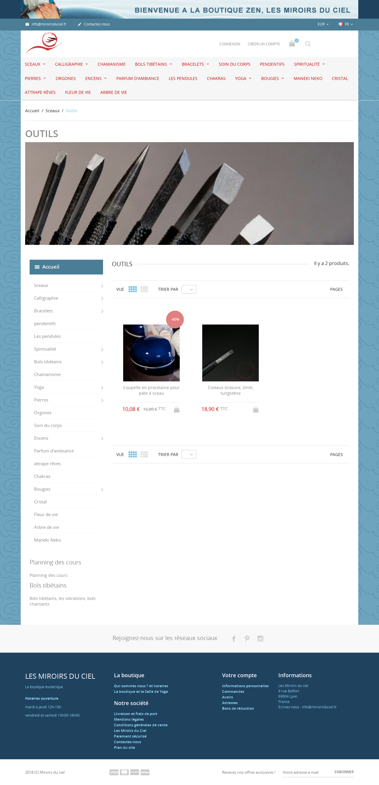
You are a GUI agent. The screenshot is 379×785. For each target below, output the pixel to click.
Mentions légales (129, 719)
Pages (336, 289)
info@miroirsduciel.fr (45, 24)
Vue (120, 289)
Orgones (66, 78)
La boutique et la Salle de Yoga (141, 691)
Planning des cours (49, 575)
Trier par (168, 289)
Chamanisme (112, 64)
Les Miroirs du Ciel (130, 730)
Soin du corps (234, 64)
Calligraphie (69, 64)
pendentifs (272, 64)
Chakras (216, 78)
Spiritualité (307, 64)
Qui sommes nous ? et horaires (141, 685)
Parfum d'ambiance (137, 78)
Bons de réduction (238, 708)
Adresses (230, 702)
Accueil (51, 266)
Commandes (233, 691)
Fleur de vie (78, 92)
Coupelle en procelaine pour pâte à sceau (151, 390)
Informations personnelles (245, 685)
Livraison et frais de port (135, 713)
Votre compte (239, 675)
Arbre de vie (113, 92)
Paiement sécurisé (130, 736)
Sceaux (33, 64)
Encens (94, 78)
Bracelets (193, 64)
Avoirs (227, 697)
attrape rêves (40, 92)
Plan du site (124, 747)
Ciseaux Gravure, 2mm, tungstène (230, 390)
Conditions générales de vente (141, 725)
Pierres (33, 78)
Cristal (340, 78)
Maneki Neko (308, 78)
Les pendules (183, 78)
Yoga (241, 78)
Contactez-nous (94, 24)
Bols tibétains (151, 64)
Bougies (270, 78)
